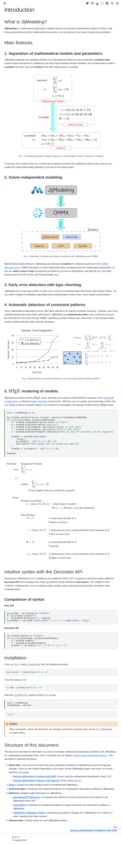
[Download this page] (97, 3)
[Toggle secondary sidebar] (117, 3)
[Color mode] (107, 3)
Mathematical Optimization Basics (90, 755)
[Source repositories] (92, 3)
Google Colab (11, 401)
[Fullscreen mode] (102, 3)
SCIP (108, 776)
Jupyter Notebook (39, 401)
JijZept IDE (108, 398)
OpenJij (77, 780)
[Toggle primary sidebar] (4, 3)
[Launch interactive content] (87, 3)
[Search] (112, 3)
